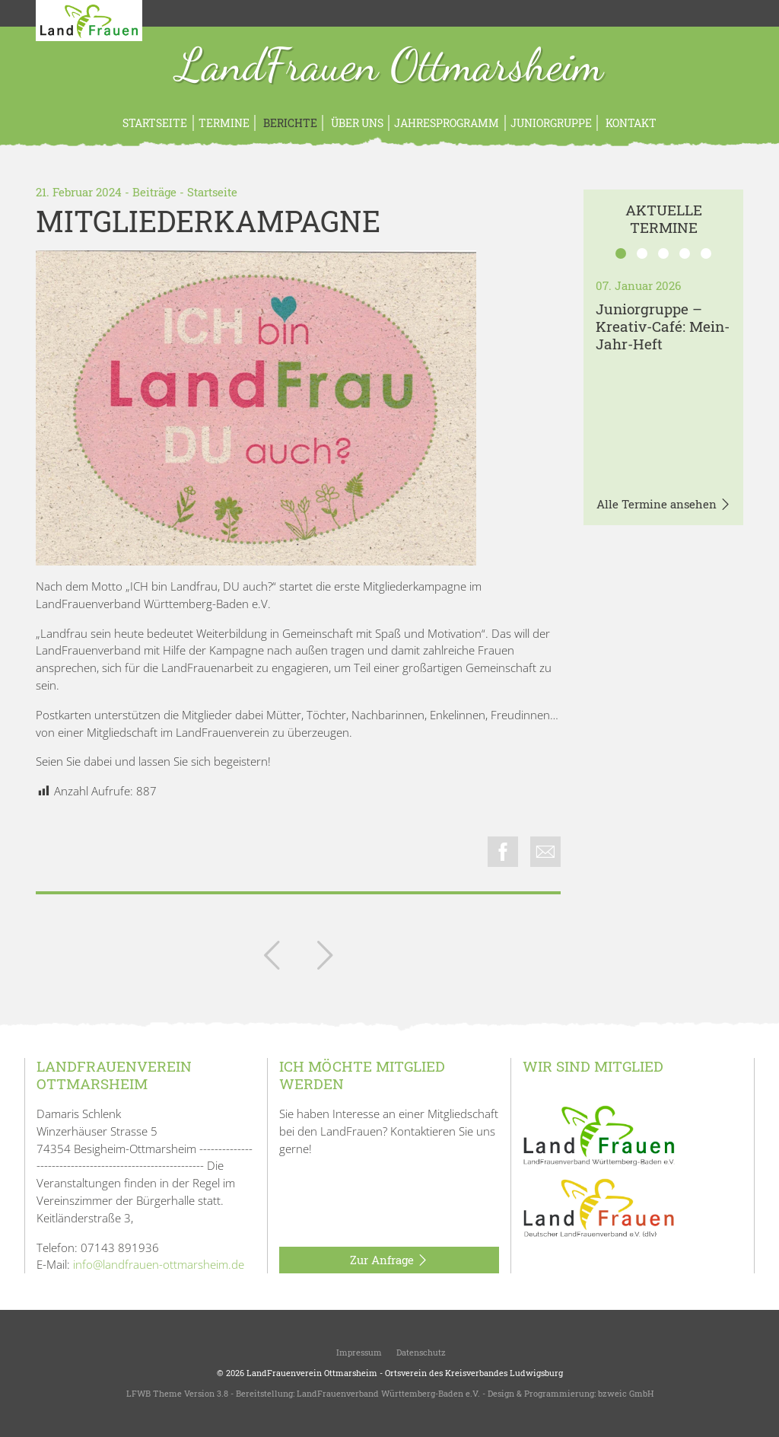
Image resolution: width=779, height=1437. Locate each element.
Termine (224, 123)
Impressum (358, 1352)
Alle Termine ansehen (663, 504)
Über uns (356, 123)
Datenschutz (420, 1352)
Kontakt (630, 123)
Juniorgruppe (551, 123)
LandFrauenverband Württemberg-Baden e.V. (388, 1393)
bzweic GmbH (625, 1393)
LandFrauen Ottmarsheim (389, 67)
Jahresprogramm (446, 123)
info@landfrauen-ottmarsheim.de (158, 1264)
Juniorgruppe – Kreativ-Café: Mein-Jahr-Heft (663, 326)
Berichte (289, 123)
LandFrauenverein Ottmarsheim (311, 1372)
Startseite (154, 123)
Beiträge (154, 191)
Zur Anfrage (389, 1260)
